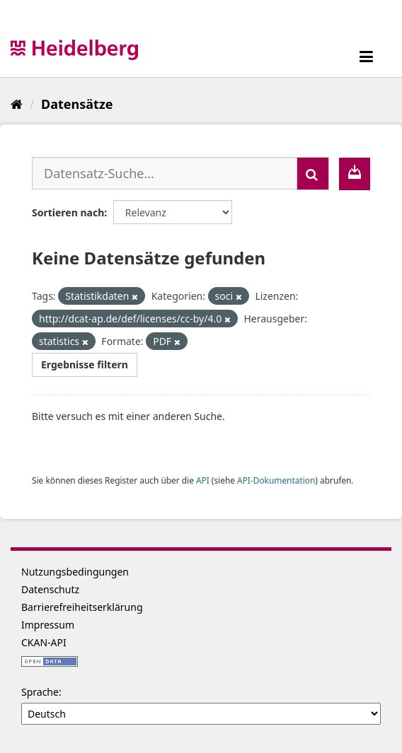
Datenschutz (50, 589)
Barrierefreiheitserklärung (82, 607)
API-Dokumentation (276, 480)
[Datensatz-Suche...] (164, 173)
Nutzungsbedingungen (75, 571)
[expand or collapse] (366, 56)
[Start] (17, 103)
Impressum (47, 624)
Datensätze (77, 103)
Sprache (40, 692)
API (202, 480)
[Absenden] (313, 173)
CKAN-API (44, 642)
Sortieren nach (68, 212)
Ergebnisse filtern (84, 364)
